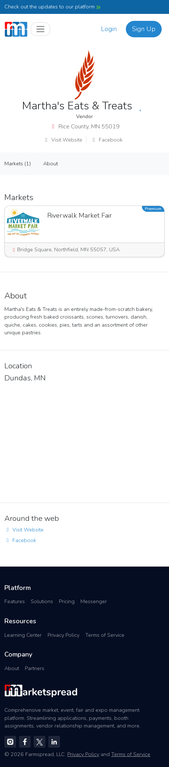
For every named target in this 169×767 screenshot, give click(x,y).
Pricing (67, 601)
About (50, 163)
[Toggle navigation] (40, 29)
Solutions (42, 601)
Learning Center (23, 635)
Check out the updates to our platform (52, 6)
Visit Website (62, 139)
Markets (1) (17, 163)
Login (109, 29)
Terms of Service (104, 635)
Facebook (107, 139)
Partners (34, 668)
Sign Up (143, 29)
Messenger (93, 601)
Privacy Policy (63, 635)
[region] (84, 440)
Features (14, 601)
